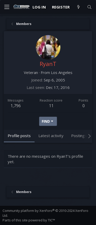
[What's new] (78, 7)
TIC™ (51, 220)
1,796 (15, 106)
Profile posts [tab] (19, 135)
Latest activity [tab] (50, 135)
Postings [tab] (79, 135)
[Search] (89, 7)
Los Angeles (61, 72)
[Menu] (6, 7)
